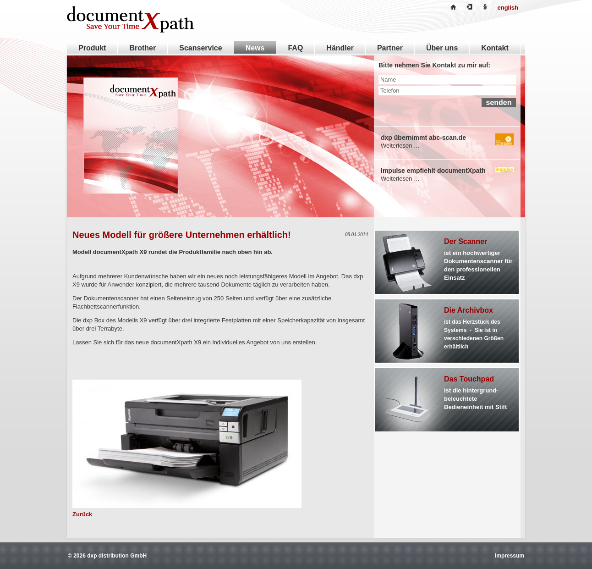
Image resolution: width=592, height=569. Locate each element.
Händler (340, 48)
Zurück (82, 514)
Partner (390, 48)
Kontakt (495, 48)
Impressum (509, 555)
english (507, 7)
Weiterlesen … (400, 145)
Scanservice (200, 48)
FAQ (295, 48)
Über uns (442, 48)
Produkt (92, 48)
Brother (142, 48)
